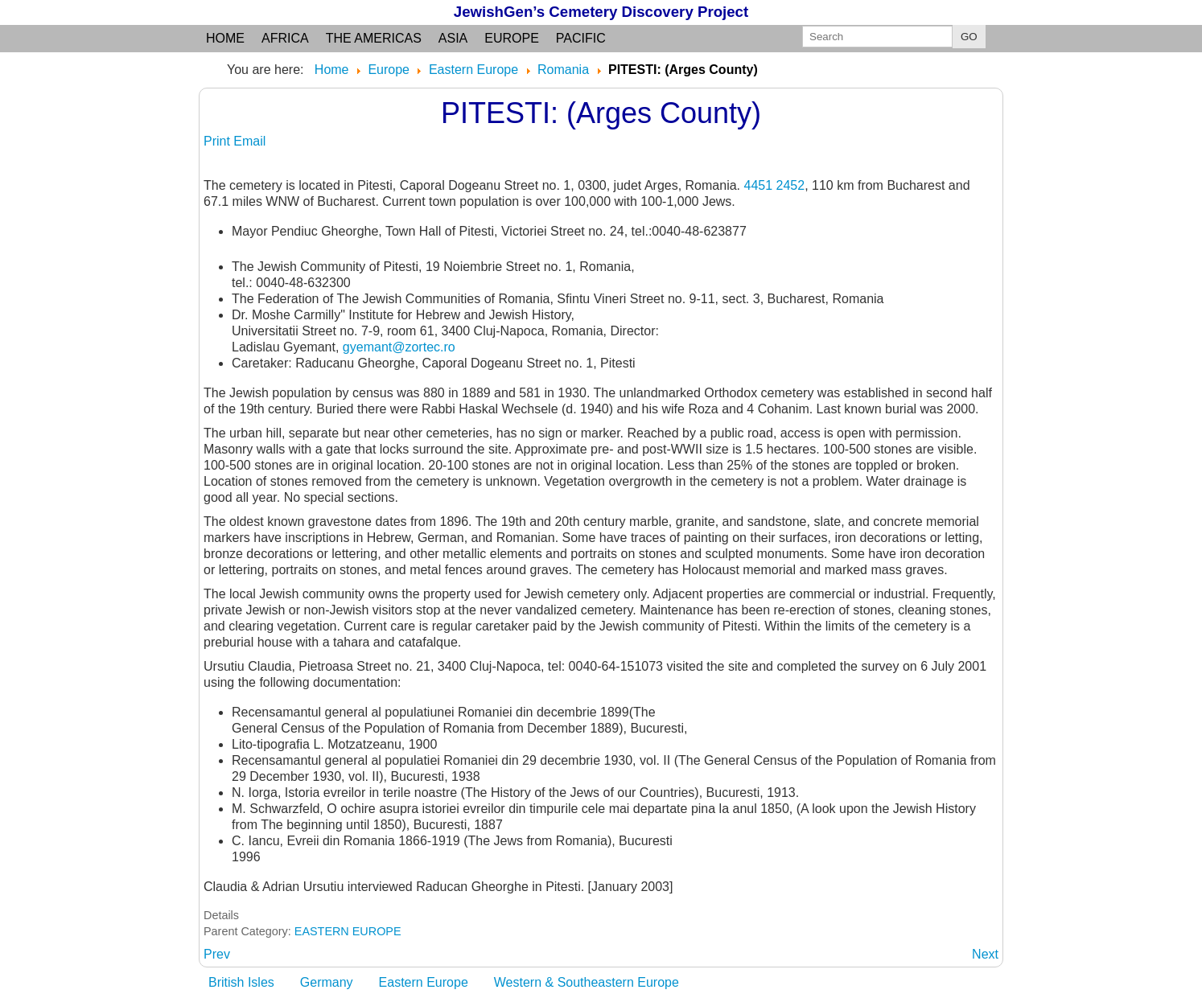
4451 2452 (774, 185)
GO (969, 37)
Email (249, 141)
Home (225, 38)
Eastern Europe (423, 982)
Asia (452, 38)
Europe (511, 38)
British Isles (241, 982)
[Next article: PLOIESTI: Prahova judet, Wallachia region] (985, 954)
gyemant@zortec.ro (399, 347)
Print (218, 141)
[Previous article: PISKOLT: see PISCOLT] (217, 954)
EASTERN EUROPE (347, 931)
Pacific (581, 38)
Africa (285, 38)
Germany (326, 982)
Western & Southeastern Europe (586, 982)
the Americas (374, 38)
